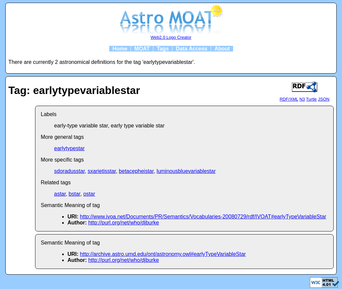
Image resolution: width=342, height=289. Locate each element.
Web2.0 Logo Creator (171, 37)
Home (120, 49)
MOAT (142, 49)
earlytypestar (69, 148)
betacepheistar (136, 171)
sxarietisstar (102, 171)
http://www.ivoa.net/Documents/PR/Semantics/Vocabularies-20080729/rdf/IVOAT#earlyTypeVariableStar (203, 216)
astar (60, 194)
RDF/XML (289, 99)
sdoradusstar (69, 171)
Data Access (191, 49)
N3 (302, 99)
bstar (74, 194)
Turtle (311, 99)
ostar (89, 194)
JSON (323, 99)
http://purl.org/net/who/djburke (123, 222)
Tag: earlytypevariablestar (74, 90)
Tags (163, 49)
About (222, 49)
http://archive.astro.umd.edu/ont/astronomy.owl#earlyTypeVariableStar (163, 254)
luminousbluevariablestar (186, 171)
